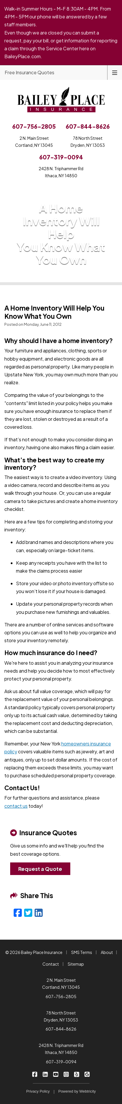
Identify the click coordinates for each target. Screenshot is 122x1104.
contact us (16, 806)
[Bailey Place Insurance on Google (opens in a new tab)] (87, 1074)
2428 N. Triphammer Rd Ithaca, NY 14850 (61, 1049)
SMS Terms (81, 952)
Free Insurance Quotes (29, 72)
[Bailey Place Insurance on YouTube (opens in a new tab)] (56, 1074)
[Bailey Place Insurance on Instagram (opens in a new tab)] (66, 1074)
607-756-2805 (61, 996)
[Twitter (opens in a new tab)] (28, 912)
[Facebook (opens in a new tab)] (18, 912)
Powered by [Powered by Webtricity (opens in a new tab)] (77, 1091)
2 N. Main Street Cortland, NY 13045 (61, 983)
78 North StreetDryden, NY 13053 (88, 141)
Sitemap (76, 964)
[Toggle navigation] (114, 72)
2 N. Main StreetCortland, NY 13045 (34, 141)
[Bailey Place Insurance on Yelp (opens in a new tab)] (77, 1074)
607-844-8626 (61, 1028)
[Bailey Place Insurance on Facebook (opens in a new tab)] (35, 1074)
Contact (50, 964)
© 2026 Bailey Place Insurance (33, 952)
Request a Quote (40, 868)
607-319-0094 (61, 1061)
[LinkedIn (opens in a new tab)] (39, 912)
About (107, 952)
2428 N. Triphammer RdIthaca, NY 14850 (61, 172)
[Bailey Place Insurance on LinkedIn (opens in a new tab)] (45, 1074)
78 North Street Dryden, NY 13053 (61, 1016)
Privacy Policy (38, 1091)
